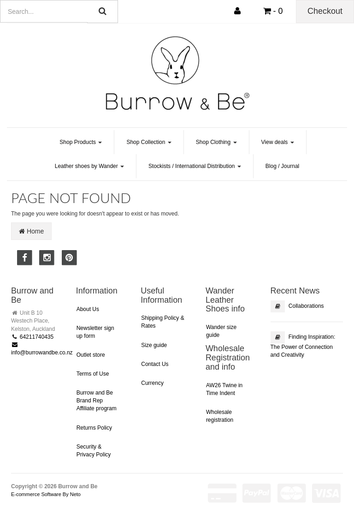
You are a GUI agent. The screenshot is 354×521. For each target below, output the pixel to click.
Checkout (324, 11)
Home (31, 231)
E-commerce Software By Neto (46, 494)
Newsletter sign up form (95, 332)
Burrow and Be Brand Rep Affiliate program (97, 400)
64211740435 (32, 337)
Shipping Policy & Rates (162, 322)
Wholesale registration (219, 416)
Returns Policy (94, 428)
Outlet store (91, 355)
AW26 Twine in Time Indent (224, 389)
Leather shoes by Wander (89, 166)
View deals (277, 142)
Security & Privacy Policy (94, 450)
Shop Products (80, 142)
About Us (88, 309)
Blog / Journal (282, 166)
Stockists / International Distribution (194, 166)
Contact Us (154, 364)
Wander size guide (221, 331)
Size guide (154, 345)
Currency (152, 383)
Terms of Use (93, 374)
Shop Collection (148, 142)
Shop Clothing (216, 142)
